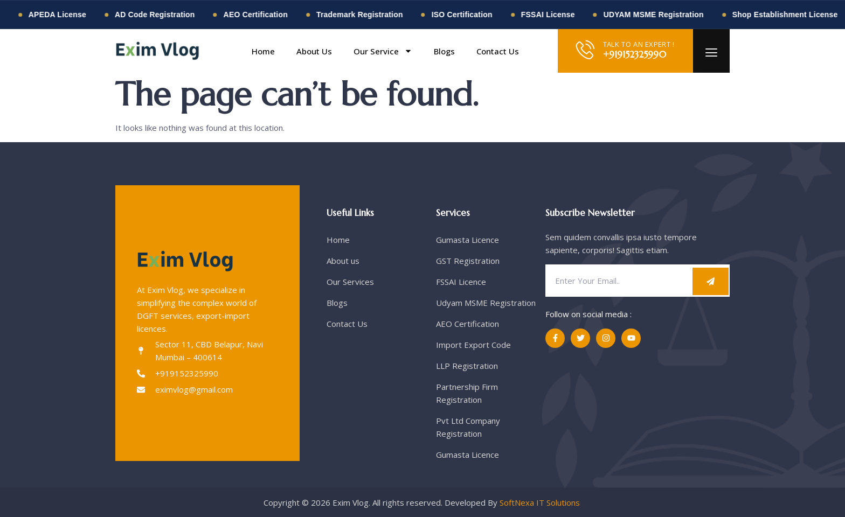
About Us (314, 51)
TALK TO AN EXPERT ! (639, 44)
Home (263, 51)
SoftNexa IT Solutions (541, 502)
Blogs (444, 51)
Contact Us (497, 51)
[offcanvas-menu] (711, 53)
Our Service (383, 51)
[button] (537, 51)
